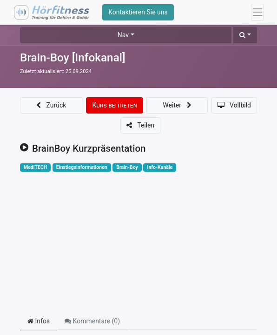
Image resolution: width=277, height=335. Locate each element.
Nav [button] (123, 35)
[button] (245, 35)
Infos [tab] (38, 321)
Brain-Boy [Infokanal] (72, 57)
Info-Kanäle (159, 167)
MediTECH (35, 167)
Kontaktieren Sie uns (138, 12)
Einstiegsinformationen (81, 167)
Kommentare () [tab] (92, 321)
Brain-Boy (127, 167)
